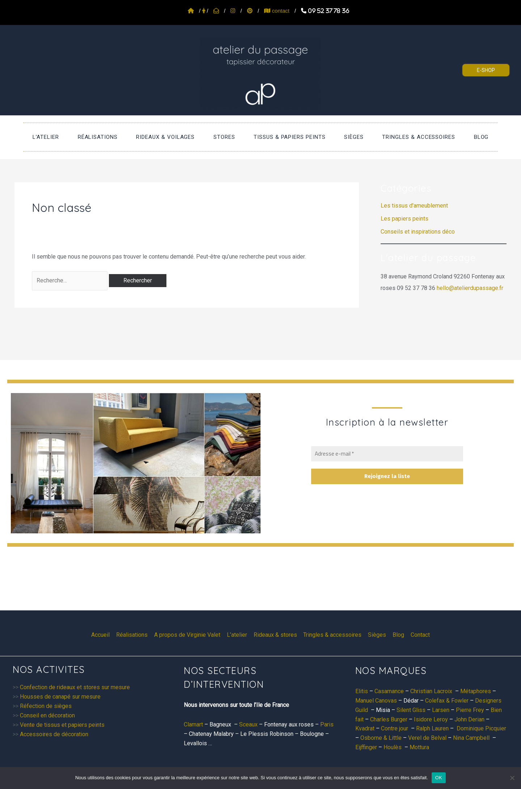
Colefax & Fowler (447, 700)
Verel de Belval (427, 737)
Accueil (103, 634)
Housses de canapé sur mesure (60, 696)
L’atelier (73, 139)
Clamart (193, 724)
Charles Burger (388, 719)
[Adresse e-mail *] (387, 454)
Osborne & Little (381, 737)
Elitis (361, 691)
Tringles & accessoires (399, 139)
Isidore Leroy (431, 719)
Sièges (342, 139)
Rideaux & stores (275, 634)
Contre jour (394, 728)
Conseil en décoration (47, 715)
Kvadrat (364, 728)
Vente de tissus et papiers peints (62, 724)
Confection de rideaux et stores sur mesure (75, 687)
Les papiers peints (404, 222)
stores (228, 139)
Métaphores (475, 691)
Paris (327, 724)
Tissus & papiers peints (285, 139)
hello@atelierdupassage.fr (470, 292)
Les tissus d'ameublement (414, 209)
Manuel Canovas (376, 700)
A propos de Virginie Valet (189, 634)
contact (276, 11)
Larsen (440, 710)
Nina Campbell (471, 737)
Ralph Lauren (432, 728)
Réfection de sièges (46, 706)
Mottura (419, 747)
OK (438, 777)
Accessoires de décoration (54, 734)
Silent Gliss (411, 710)
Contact (417, 634)
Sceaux (248, 724)
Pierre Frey (470, 710)
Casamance (389, 691)
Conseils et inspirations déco (418, 236)
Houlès (393, 747)
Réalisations (117, 139)
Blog (453, 139)
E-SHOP (486, 70)
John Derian (469, 719)
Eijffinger (366, 747)
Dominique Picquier (481, 728)
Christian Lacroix (431, 691)
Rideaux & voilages (177, 139)
